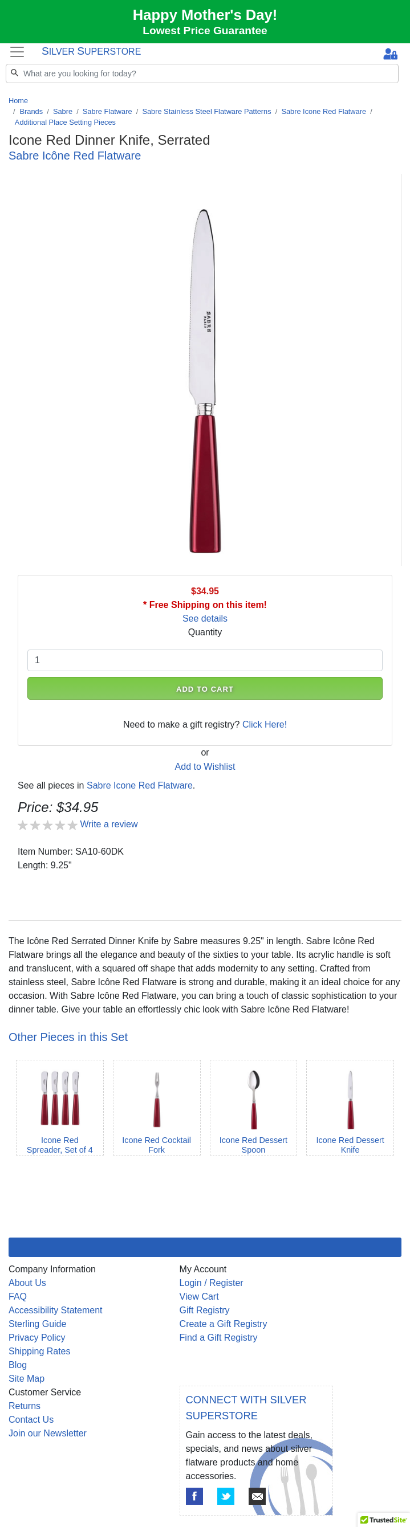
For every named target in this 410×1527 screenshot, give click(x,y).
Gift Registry (205, 1310)
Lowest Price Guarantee (205, 30)
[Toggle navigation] (17, 52)
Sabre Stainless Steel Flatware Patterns (206, 111)
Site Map (26, 1378)
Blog (18, 1365)
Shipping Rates (40, 1351)
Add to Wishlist (205, 766)
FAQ (18, 1296)
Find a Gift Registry (219, 1337)
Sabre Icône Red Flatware (75, 155)
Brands (31, 111)
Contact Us (31, 1419)
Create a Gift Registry (223, 1324)
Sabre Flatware (107, 111)
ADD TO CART (205, 689)
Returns (24, 1406)
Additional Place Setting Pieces (65, 122)
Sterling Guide (37, 1324)
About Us (27, 1283)
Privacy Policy (37, 1337)
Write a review (108, 824)
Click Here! (264, 724)
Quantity (205, 632)
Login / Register (211, 1283)
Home (18, 100)
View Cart (199, 1296)
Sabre (62, 111)
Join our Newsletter (48, 1433)
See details (205, 618)
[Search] (202, 73)
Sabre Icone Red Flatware (323, 111)
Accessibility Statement (56, 1310)
